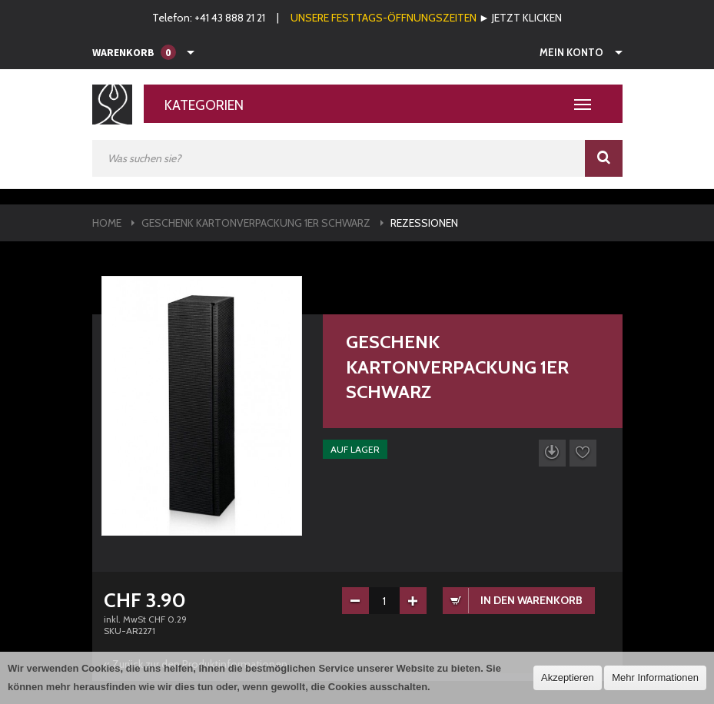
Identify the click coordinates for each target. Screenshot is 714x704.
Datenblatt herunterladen (552, 453)
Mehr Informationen (655, 677)
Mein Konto (571, 52)
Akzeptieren (567, 677)
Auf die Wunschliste (583, 453)
